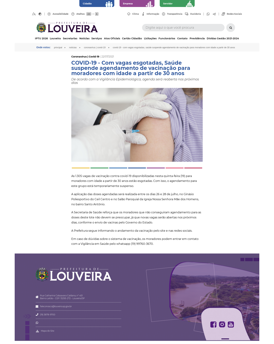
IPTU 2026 (41, 38)
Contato (182, 38)
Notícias (84, 38)
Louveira (55, 38)
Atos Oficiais (112, 38)
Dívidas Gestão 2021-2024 (223, 38)
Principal (58, 47)
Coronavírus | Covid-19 (95, 47)
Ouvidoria (195, 14)
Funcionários (166, 38)
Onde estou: (43, 47)
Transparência (174, 14)
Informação (153, 14)
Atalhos (80, 14)
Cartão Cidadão (132, 38)
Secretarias (70, 38)
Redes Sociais (234, 14)
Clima (135, 14)
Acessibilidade (60, 14)
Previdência (197, 38)
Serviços (96, 38)
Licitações (150, 38)
